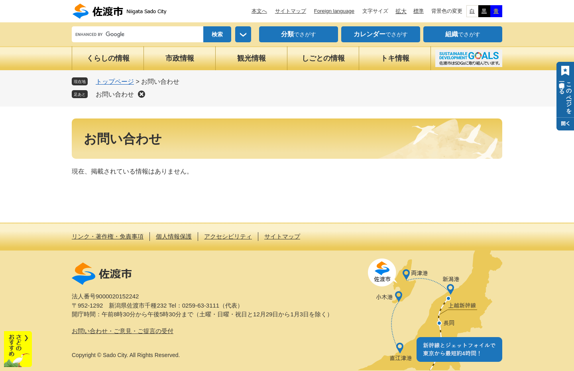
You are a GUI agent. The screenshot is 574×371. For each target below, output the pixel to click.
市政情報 (179, 58)
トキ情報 (395, 58)
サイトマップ (290, 11)
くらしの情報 (108, 58)
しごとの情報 (323, 58)
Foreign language (334, 11)
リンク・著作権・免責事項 (108, 236)
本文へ (259, 11)
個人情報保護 (174, 236)
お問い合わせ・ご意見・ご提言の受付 (122, 331)
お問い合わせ (115, 94)
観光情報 (251, 58)
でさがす (298, 34)
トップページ (115, 81)
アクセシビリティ (228, 236)
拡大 (401, 11)
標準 (418, 11)
